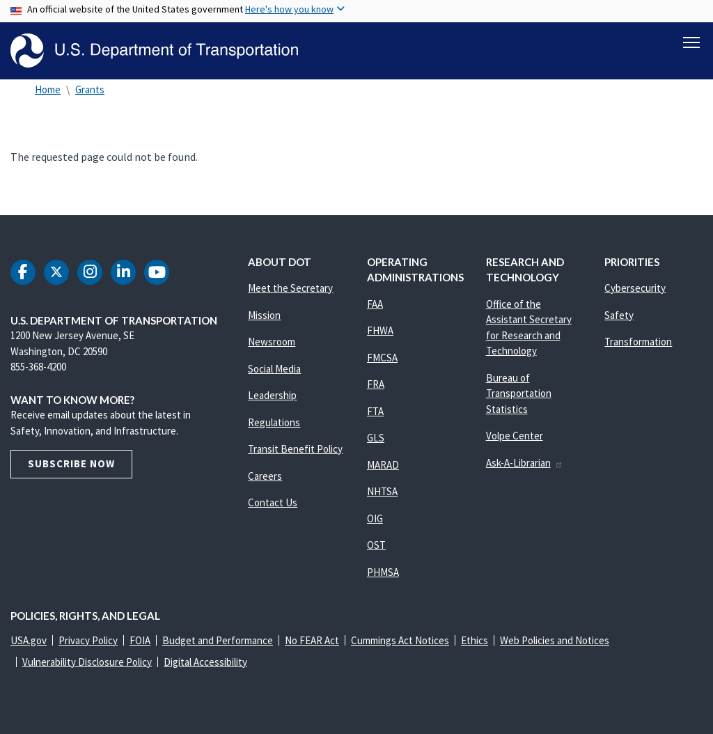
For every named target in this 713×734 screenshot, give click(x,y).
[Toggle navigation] (691, 42)
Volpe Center (514, 435)
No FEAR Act (312, 640)
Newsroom (271, 341)
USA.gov (28, 640)
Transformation (638, 341)
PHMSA (383, 572)
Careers (265, 476)
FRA (375, 384)
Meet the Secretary (290, 288)
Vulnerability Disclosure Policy (87, 662)
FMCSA (382, 357)
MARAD (383, 464)
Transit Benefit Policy (295, 448)
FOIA (140, 640)
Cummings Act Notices (400, 640)
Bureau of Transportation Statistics (518, 393)
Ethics (474, 640)
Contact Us (272, 502)
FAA (375, 304)
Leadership (272, 395)
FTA (375, 411)
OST (376, 545)
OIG (375, 518)
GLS (375, 437)
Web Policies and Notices (554, 640)
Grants (89, 89)
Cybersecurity (635, 288)
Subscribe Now (71, 463)
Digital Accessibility (205, 662)
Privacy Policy (88, 640)
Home (48, 89)
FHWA (380, 330)
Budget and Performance (217, 640)
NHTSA (382, 491)
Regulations (274, 422)
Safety (619, 315)
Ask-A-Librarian (524, 462)
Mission (264, 315)
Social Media (274, 368)
